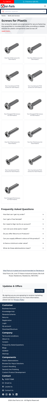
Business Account (9, 308)
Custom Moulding (9, 366)
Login (4, 323)
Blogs (4, 348)
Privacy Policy (19, 300)
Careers (5, 342)
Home (3, 16)
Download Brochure (9, 329)
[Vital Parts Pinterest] (10, 395)
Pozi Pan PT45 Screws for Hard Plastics (12, 142)
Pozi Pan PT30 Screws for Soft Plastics (12, 58)
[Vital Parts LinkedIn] (16, 395)
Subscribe (39, 291)
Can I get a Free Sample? (12, 219)
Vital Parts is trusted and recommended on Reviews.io (23, 270)
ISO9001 (5, 351)
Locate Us (8, 387)
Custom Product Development (14, 372)
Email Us (8, 383)
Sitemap (5, 354)
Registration (7, 320)
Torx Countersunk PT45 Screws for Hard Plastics (35, 170)
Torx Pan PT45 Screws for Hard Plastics (34, 142)
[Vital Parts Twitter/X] (13, 395)
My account (6, 326)
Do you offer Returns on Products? (16, 234)
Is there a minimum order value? (15, 243)
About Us (5, 339)
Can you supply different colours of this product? (21, 238)
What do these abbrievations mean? (17, 248)
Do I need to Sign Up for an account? (17, 224)
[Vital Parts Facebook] (3, 395)
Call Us (7, 1)
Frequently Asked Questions (13, 345)
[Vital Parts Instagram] (6, 395)
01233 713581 (9, 379)
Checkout (30, 2)
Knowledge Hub (8, 311)
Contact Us (9, 390)
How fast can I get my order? (14, 214)
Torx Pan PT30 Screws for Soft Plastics (34, 58)
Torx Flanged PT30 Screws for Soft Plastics (35, 114)
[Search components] (23, 11)
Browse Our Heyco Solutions (13, 363)
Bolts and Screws (14, 16)
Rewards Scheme (9, 314)
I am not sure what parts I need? (15, 229)
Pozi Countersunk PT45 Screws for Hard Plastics (12, 170)
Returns (5, 317)
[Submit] (3, 11)
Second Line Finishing (10, 369)
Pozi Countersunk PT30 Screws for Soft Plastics (12, 86)
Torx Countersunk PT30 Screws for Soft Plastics (35, 86)
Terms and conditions (10, 336)
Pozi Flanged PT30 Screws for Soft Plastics (12, 114)
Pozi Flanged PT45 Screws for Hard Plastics (12, 198)
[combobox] (23, 11)
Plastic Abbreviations (10, 360)
